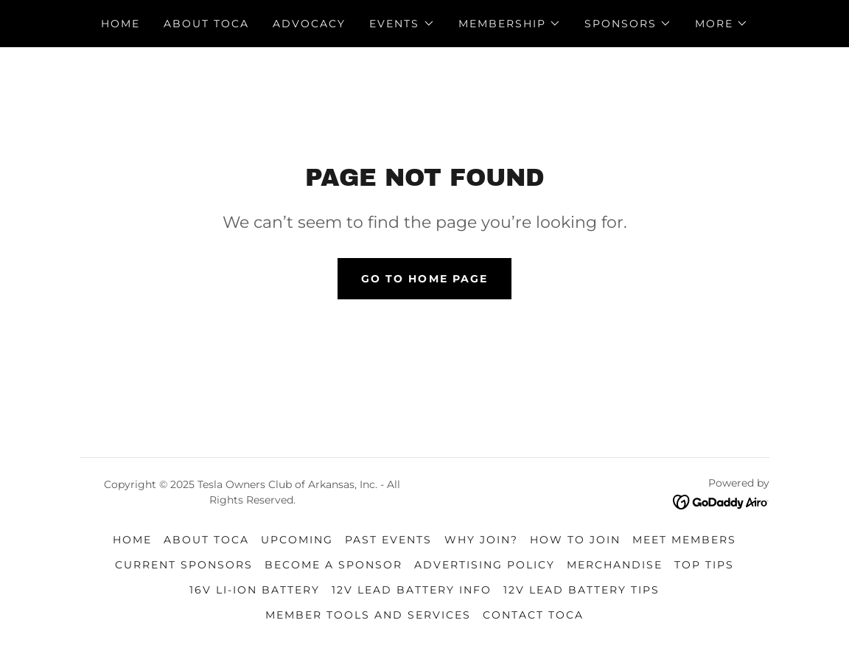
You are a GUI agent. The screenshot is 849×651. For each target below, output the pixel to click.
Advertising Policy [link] (484, 564)
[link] (721, 501)
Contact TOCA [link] (533, 615)
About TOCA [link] (206, 23)
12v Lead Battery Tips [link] (581, 589)
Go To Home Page (424, 278)
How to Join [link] (575, 539)
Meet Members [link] (684, 539)
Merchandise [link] (615, 564)
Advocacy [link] (309, 23)
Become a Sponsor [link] (333, 564)
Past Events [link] (388, 539)
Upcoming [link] (297, 539)
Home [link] (120, 23)
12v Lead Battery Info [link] (412, 589)
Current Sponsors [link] (184, 564)
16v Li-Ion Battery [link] (254, 589)
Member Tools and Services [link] (368, 615)
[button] (401, 23)
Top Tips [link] (704, 564)
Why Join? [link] (481, 539)
